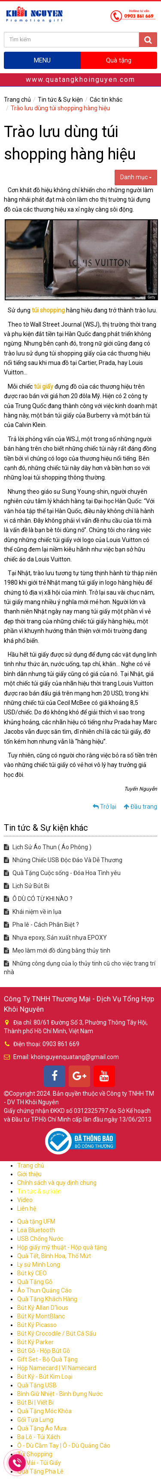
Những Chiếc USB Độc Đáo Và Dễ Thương (63, 860)
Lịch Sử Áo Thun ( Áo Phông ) (47, 847)
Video (25, 1199)
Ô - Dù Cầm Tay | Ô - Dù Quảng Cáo (63, 1445)
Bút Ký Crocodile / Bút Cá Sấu (56, 1333)
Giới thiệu (29, 1174)
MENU (42, 60)
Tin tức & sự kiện (39, 1191)
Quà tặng (118, 60)
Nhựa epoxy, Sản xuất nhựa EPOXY (55, 937)
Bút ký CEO (32, 1273)
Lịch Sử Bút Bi (26, 885)
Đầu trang (140, 806)
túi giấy (43, 386)
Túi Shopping (34, 1454)
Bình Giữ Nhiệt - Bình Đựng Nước (60, 1393)
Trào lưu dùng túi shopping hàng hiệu (60, 108)
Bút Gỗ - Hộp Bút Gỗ (43, 1350)
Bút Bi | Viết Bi (35, 1402)
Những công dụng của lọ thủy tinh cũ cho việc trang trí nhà (79, 967)
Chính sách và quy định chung (57, 1182)
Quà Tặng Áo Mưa (42, 1428)
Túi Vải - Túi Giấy (39, 1462)
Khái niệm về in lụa (32, 911)
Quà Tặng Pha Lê (40, 1471)
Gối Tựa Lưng (35, 1419)
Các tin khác (106, 99)
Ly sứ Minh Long (38, 1264)
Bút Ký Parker (35, 1342)
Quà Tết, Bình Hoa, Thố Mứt (54, 1256)
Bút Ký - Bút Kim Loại (45, 1376)
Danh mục (136, 177)
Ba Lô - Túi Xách (38, 1436)
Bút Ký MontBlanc (41, 1316)
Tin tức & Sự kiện (60, 99)
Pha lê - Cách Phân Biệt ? (41, 924)
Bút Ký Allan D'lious (42, 1307)
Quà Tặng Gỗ (34, 1281)
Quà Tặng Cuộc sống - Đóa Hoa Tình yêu (62, 872)
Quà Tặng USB (37, 1385)
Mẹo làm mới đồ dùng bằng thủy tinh (57, 950)
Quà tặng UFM (36, 1221)
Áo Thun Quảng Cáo (44, 1290)
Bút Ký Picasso (37, 1324)
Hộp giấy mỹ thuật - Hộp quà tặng (62, 1247)
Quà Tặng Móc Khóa (44, 1411)
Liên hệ (26, 1208)
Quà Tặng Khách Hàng (47, 1299)
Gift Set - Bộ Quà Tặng (47, 1359)
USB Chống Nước (40, 1238)
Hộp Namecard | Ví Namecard (56, 1368)
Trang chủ (17, 99)
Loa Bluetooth (36, 1230)
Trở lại (104, 806)
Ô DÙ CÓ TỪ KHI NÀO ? (38, 898)
